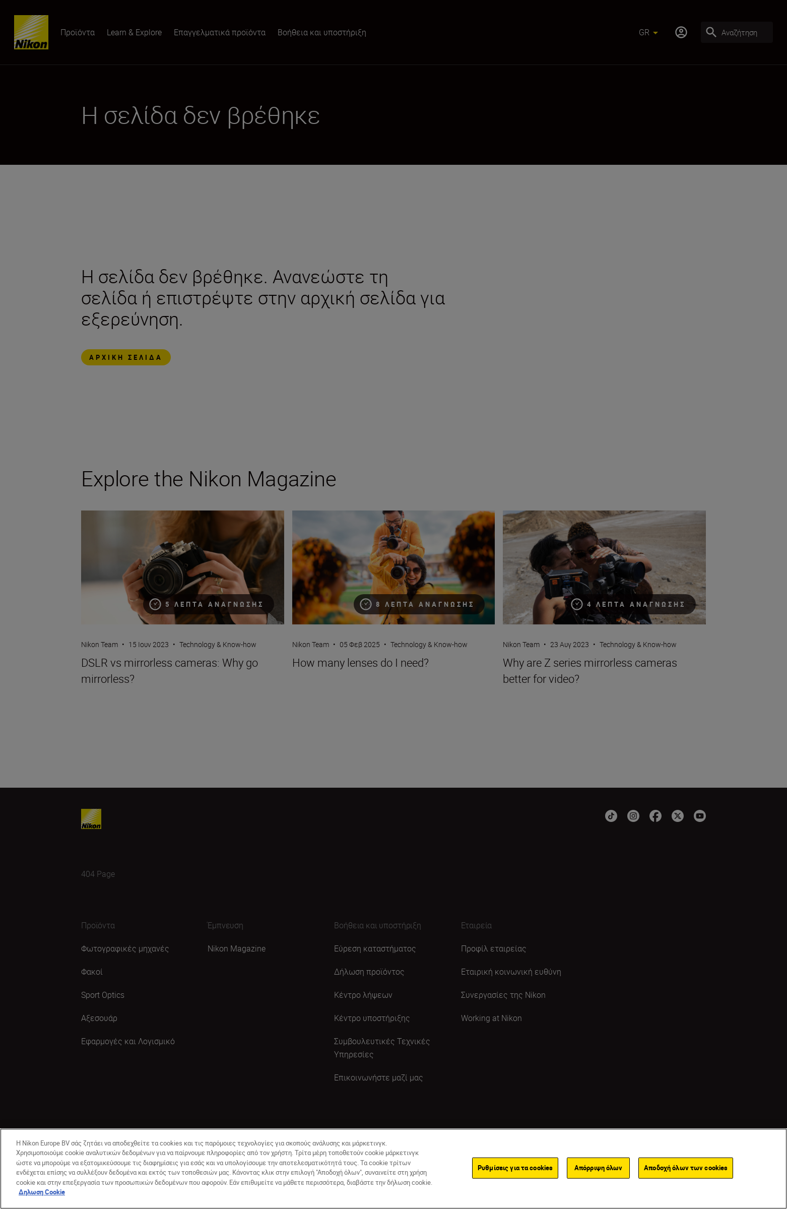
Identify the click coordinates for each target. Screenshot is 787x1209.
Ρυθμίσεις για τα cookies (515, 1170)
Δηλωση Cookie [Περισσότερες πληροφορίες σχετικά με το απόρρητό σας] (42, 1194)
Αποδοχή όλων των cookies (686, 1170)
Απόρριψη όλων (598, 1170)
